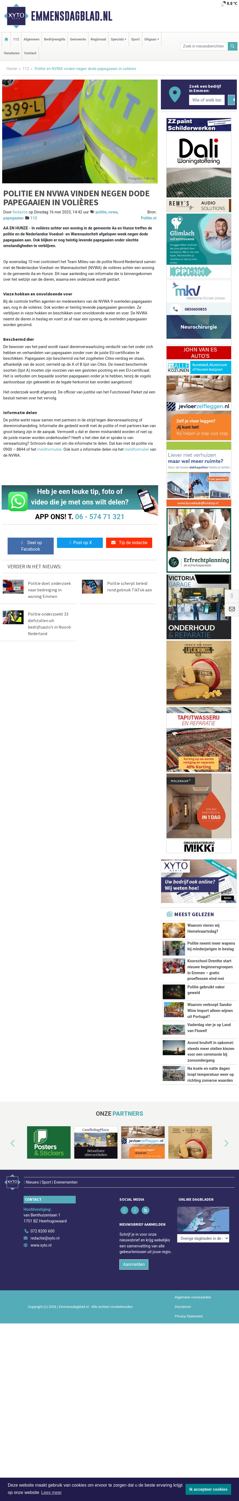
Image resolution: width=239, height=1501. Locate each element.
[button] (6, 1144)
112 (16, 39)
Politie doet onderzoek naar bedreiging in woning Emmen (49, 590)
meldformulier (49, 449)
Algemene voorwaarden (193, 1297)
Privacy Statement (189, 1316)
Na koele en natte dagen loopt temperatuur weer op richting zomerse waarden (210, 1074)
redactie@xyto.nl (45, 1238)
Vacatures (12, 53)
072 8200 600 (43, 1231)
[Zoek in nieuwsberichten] (204, 46)
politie (101, 212)
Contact (30, 53)
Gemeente (78, 39)
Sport (135, 39)
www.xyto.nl (41, 1245)
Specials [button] (117, 39)
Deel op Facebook (30, 546)
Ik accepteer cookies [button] (208, 1489)
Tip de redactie (129, 542)
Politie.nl (148, 218)
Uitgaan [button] (150, 39)
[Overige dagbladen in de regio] (203, 1238)
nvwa (112, 212)
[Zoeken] (233, 46)
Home (12, 69)
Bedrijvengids (54, 39)
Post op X (80, 542)
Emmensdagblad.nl (71, 16)
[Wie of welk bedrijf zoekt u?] (207, 100)
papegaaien (13, 218)
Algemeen (31, 39)
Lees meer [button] (51, 1492)
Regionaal (98, 39)
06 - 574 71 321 (100, 517)
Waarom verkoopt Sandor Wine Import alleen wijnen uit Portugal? (210, 1010)
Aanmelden (134, 1264)
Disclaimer (183, 1307)
